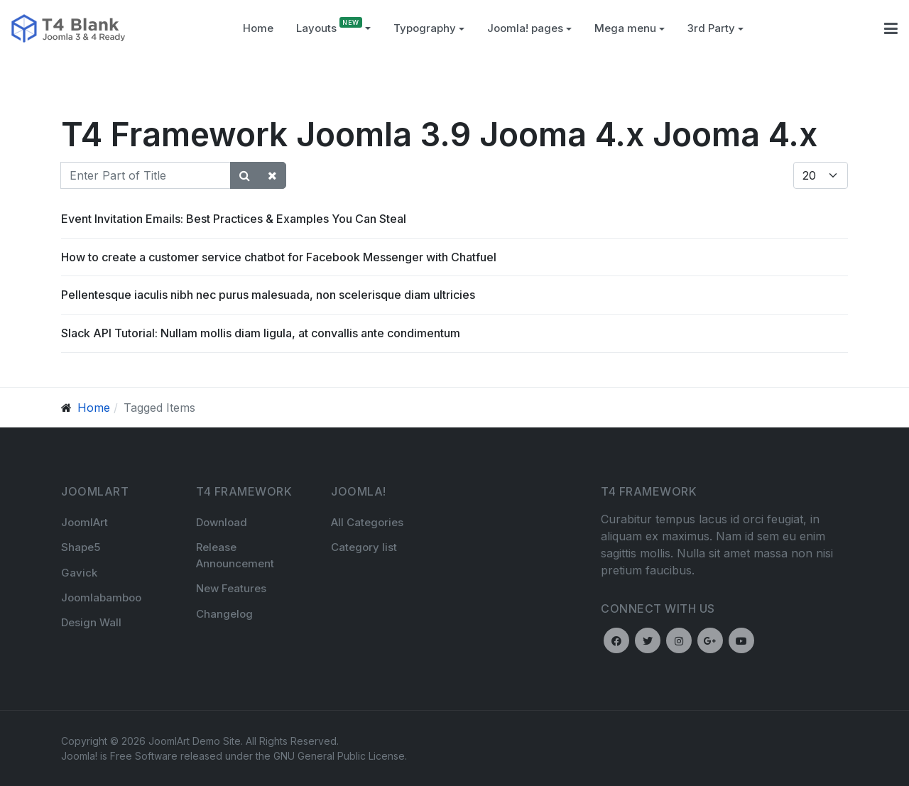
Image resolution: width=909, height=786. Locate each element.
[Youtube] (741, 640)
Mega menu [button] (629, 28)
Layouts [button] (333, 28)
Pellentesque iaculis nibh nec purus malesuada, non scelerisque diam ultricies (268, 295)
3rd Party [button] (715, 28)
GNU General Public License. (340, 756)
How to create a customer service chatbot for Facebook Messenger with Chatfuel (278, 257)
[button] (429, 28)
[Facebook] (616, 640)
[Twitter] (647, 640)
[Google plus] (710, 640)
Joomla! (79, 756)
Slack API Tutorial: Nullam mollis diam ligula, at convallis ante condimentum (260, 333)
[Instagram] (679, 640)
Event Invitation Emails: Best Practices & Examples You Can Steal (233, 219)
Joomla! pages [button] (529, 28)
